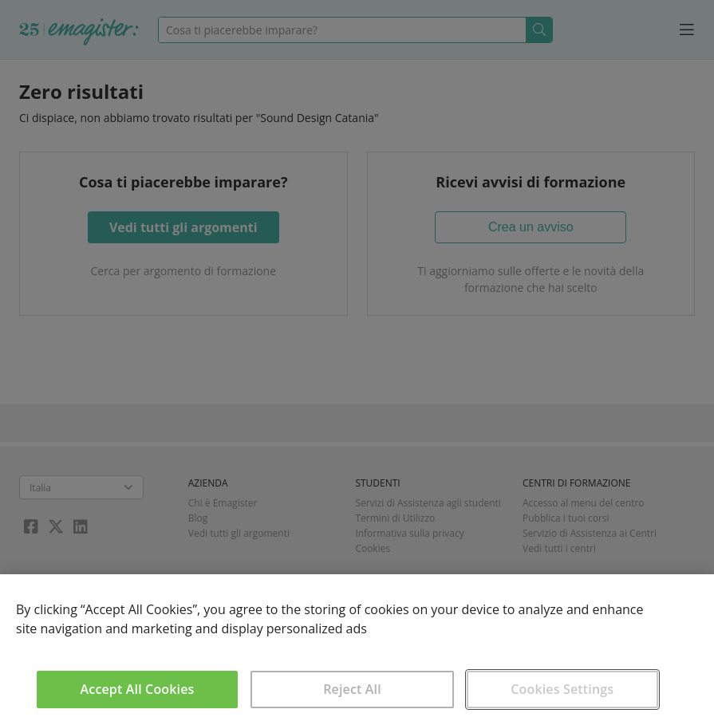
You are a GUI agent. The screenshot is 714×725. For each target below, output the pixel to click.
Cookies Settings (562, 689)
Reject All (352, 689)
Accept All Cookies (138, 689)
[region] (357, 649)
